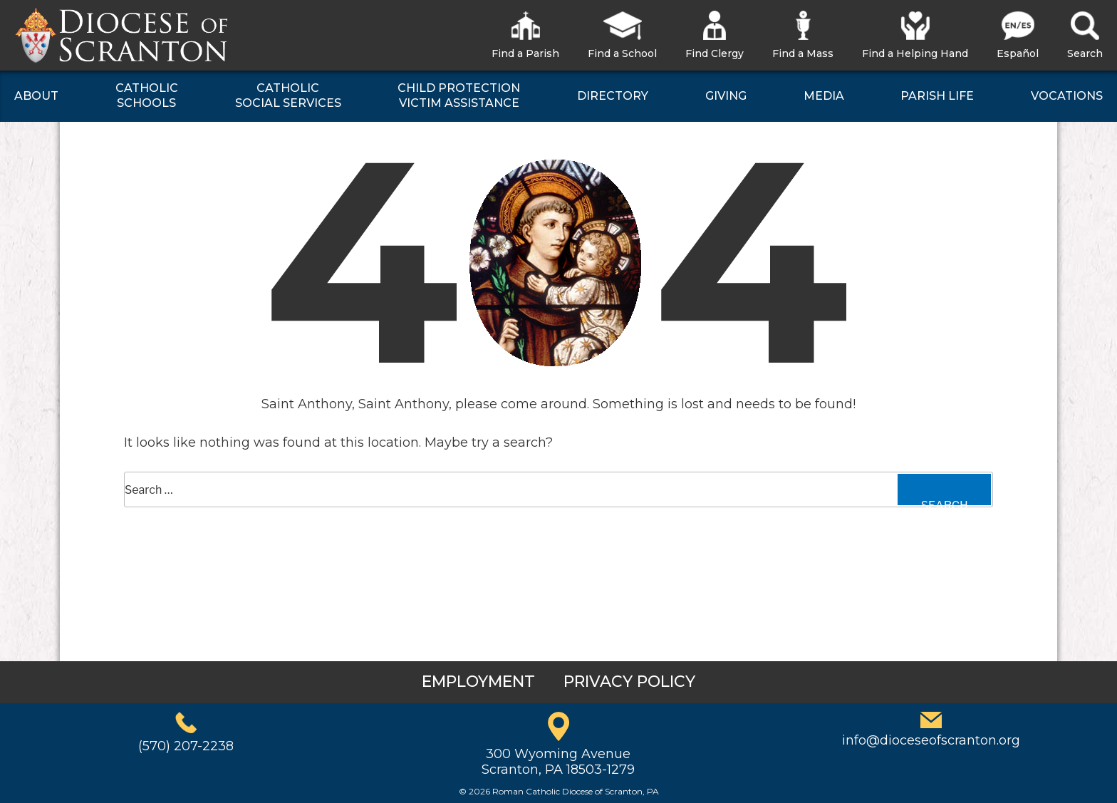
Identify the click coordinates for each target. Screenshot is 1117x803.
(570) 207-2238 (186, 746)
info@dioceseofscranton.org (931, 740)
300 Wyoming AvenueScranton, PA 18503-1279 (558, 761)
